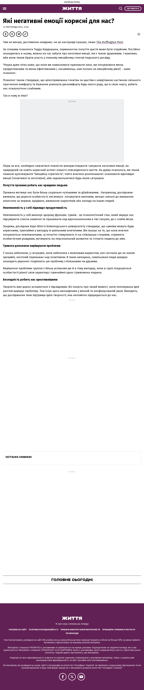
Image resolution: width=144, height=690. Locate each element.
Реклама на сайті (18, 629)
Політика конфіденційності (43, 629)
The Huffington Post (109, 42)
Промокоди (72, 633)
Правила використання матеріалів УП (80, 629)
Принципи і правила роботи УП (118, 629)
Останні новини (19, 457)
